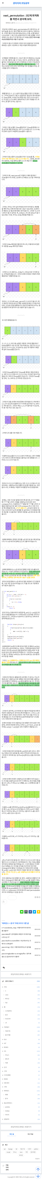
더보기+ (37, 1159)
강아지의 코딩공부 (21, 3)
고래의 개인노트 (19, 1177)
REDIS (22, 1079)
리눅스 (22, 1055)
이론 (22, 1063)
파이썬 (21, 1155)
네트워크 (22, 1083)
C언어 (29, 1149)
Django (10, 1149)
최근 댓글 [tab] (30, 1134)
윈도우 (22, 1059)
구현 (22, 1087)
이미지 (22, 1114)
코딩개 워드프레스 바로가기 (21, 974)
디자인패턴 (22, 1075)
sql (4, 1149)
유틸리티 (22, 1119)
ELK (22, 1039)
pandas (22, 1107)
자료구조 (22, 1031)
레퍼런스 (5, 923)
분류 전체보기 (22, 981)
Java (22, 995)
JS (22, 1022)
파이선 (22, 998)
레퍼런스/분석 (10, 23)
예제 (22, 1094)
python (36, 1149)
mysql (8, 1152)
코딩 (22, 987)
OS (22, 1051)
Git (16, 1149)
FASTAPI (22, 1019)
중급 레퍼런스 (22, 1103)
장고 (22, 1015)
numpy (22, 1111)
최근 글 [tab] (12, 1134)
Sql (22, 1002)
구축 (22, 1071)
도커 (22, 1067)
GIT (22, 1043)
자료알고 (22, 1027)
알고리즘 (22, 1035)
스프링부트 (22, 1011)
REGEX (22, 1047)
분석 (12, 923)
